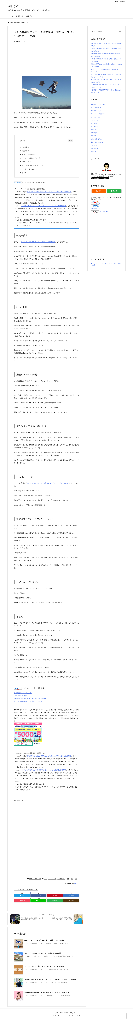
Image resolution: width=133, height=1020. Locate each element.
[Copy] (71, 900)
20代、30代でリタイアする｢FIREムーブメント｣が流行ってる (47, 483)
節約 (72, 879)
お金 (45, 879)
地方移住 (95, 126)
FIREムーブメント (28, 162)
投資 (94, 129)
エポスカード (96, 110)
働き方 (94, 123)
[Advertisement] (46, 60)
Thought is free (76, 1015)
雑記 (93, 151)
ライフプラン (61, 879)
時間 (68, 879)
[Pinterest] (55, 895)
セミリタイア (52, 879)
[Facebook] (38, 895)
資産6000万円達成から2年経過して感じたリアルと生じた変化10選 (49, 192)
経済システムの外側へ (29, 154)
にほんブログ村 (95, 203)
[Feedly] (55, 900)
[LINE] (38, 900)
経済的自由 (25, 151)
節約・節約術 (96, 139)
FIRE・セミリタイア (22, 22)
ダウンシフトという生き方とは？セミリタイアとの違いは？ (44, 966)
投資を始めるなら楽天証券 (23, 693)
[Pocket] (22, 900)
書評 (93, 136)
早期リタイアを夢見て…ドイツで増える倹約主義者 (38, 242)
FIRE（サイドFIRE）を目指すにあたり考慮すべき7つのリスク (45, 940)
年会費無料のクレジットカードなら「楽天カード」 (31, 698)
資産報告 (95, 148)
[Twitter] (22, 895)
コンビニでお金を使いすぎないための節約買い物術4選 (42, 953)
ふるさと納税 (96, 107)
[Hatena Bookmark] (71, 895)
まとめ (24, 173)
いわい (76, 883)
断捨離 (94, 132)
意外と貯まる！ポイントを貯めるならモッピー (29, 701)
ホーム (11, 22)
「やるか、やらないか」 (29, 169)
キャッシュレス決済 (98, 114)
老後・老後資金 (97, 142)
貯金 (76, 879)
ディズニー (95, 117)
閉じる (70, 140)
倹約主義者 (25, 147)
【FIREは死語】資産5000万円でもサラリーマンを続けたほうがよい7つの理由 (50, 979)
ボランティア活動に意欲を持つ (32, 158)
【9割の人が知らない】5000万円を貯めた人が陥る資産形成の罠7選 (43, 206)
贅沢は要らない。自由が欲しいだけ (33, 165)
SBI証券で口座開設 (20, 696)
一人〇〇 (95, 120)
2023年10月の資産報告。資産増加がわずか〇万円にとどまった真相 (46, 992)
